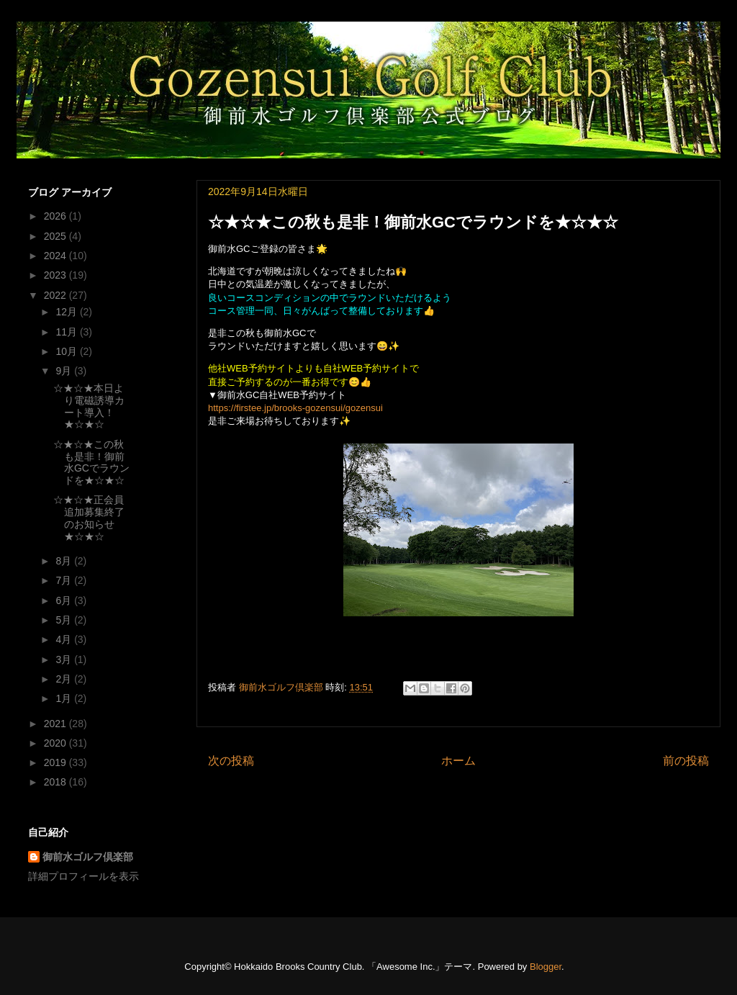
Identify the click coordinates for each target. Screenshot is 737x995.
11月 (67, 332)
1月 (64, 698)
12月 (67, 312)
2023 (56, 275)
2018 (56, 782)
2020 (56, 743)
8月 (64, 561)
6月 (64, 600)
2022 (56, 295)
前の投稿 (686, 761)
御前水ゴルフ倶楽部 (87, 857)
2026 (56, 216)
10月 (67, 351)
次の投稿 (231, 761)
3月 (64, 659)
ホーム (458, 761)
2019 (56, 762)
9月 (64, 371)
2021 (56, 723)
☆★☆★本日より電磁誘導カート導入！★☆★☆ (89, 406)
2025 (56, 236)
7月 (64, 580)
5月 (64, 620)
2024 (56, 255)
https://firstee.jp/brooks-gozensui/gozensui (295, 407)
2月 (64, 679)
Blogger (545, 966)
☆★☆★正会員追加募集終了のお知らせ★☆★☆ (89, 517)
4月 (64, 639)
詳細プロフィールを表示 (83, 876)
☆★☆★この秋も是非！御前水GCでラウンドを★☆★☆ (91, 462)
